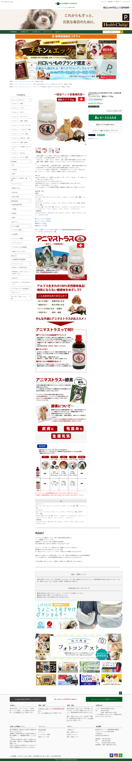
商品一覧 (24, 32)
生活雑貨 (15, 234)
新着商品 (13, 32)
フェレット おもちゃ (18, 153)
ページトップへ (120, 693)
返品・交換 (70, 705)
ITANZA (14, 169)
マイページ (47, 32)
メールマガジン (127, 1)
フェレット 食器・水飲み (20, 121)
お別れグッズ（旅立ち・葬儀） (19, 179)
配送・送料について (73, 732)
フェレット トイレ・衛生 (20, 133)
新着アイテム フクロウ (19, 251)
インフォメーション (17, 264)
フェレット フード (18, 108)
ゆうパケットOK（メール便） (18, 297)
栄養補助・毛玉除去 (46, 86)
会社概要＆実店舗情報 (18, 259)
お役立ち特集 (40, 84)
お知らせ (15, 278)
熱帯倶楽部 (14, 201)
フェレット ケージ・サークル (21, 125)
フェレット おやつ (18, 112)
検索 (121, 32)
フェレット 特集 (31, 84)
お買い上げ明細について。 (18, 726)
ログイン (104, 1)
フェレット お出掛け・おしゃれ (21, 147)
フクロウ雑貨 (15, 226)
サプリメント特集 (49, 84)
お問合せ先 (99, 705)
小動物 (14, 209)
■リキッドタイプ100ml (43, 219)
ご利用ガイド (118, 1)
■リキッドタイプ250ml (43, 221)
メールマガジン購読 (44, 734)
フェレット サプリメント (33, 86)
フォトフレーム (17, 184)
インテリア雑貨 (17, 230)
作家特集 (14, 161)
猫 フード (15, 222)
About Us (14, 256)
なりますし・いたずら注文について (21, 283)
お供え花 (15, 192)
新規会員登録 (42, 730)
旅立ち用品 (15, 196)
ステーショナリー (17, 243)
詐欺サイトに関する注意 (19, 267)
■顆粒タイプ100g (41, 225)
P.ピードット (16, 292)
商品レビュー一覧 (43, 737)
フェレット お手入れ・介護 (20, 138)
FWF (13, 174)
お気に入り (36, 32)
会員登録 (110, 1)
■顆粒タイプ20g (40, 223)
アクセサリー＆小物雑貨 (19, 247)
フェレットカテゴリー (19, 81)
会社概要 (98, 726)
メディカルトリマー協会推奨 (19, 288)
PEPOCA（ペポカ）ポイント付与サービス (21, 272)
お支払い (12, 705)
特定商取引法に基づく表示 (41, 756)
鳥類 (13, 217)
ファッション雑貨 (17, 238)
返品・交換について (73, 737)
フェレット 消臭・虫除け (20, 142)
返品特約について (93, 138)
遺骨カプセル (16, 188)
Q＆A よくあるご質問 (25, 756)
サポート (69, 726)
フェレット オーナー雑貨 (20, 157)
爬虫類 (14, 213)
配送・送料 (42, 705)
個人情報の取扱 (56, 756)
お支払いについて (72, 734)
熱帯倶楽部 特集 (17, 204)
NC (13, 165)
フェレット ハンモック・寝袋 (21, 129)
